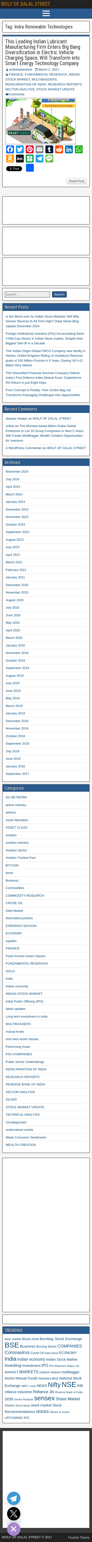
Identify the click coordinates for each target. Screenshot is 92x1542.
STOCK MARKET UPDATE (55, 89)
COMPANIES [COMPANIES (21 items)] (69, 1346)
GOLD (10, 971)
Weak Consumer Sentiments (26, 1137)
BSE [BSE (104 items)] (12, 1345)
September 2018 (17, 743)
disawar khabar (16, 418)
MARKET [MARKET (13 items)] (11, 1372)
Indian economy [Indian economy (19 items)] (31, 1359)
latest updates (16, 1009)
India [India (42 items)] (10, 1359)
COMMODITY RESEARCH (25, 895)
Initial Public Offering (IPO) (24, 1001)
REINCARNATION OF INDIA (25, 84)
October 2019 (15, 660)
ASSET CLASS (16, 827)
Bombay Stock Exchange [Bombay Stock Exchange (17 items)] (61, 1339)
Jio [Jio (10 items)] (77, 1365)
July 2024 (12, 479)
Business (12, 880)
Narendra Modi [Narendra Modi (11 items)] (48, 1378)
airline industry (16, 805)
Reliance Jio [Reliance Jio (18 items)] (43, 1392)
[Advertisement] (29, 210)
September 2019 (17, 668)
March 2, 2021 (49, 69)
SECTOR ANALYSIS (19, 89)
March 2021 (14, 562)
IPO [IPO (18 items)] (44, 1365)
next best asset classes (22, 1039)
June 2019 (13, 691)
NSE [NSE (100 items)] (69, 1384)
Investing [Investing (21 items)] (13, 1365)
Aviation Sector (16, 850)
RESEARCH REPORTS (65, 84)
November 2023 (17, 517)
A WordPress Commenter (24, 448)
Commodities (15, 888)
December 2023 (17, 509)
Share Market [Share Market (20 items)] (68, 1399)
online (10, 426)
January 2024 (15, 502)
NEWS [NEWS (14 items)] (42, 1386)
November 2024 (17, 471)
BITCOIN (12, 865)
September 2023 (17, 532)
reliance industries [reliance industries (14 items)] (18, 1392)
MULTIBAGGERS (44, 79)
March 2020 (14, 638)
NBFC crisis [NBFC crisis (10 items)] (28, 1385)
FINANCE (16, 74)
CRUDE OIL (14, 903)
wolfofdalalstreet (20, 69)
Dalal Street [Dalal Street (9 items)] (51, 1353)
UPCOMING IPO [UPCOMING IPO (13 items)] (17, 1418)
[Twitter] (13, 1513)
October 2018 (15, 736)
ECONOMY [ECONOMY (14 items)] (68, 1353)
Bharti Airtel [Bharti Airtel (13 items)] (30, 1339)
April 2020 (13, 630)
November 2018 (17, 728)
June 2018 (13, 758)
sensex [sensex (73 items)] (44, 1398)
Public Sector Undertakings (25, 1062)
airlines (11, 812)
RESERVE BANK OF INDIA (25, 1084)
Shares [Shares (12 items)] (9, 1405)
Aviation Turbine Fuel (21, 858)
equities (11, 941)
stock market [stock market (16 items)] (41, 1405)
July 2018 (12, 751)
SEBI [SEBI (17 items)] (9, 1399)
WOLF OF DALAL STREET (25, 4)
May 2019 (13, 698)
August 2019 (15, 675)
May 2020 (13, 622)
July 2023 (12, 547)
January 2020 (15, 645)
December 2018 (17, 721)
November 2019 (17, 653)
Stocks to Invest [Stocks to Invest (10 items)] (59, 1411)
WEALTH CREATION (21, 1145)
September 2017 (17, 774)
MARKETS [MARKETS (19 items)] (29, 1372)
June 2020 (13, 615)
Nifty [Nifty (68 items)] (54, 1384)
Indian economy (17, 986)
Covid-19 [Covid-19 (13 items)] (37, 1353)
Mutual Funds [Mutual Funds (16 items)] (26, 1378)
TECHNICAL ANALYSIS (23, 1114)
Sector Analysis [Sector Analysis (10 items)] (23, 1399)
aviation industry (17, 842)
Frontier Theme (79, 1537)
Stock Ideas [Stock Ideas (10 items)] (22, 1405)
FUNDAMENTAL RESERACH (46, 74)
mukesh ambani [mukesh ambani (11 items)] (49, 1372)
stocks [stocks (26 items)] (42, 1411)
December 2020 (17, 585)
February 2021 (16, 570)
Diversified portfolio (19, 918)
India (9, 978)
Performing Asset (18, 1047)
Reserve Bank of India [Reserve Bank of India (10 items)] (69, 1392)
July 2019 (12, 683)
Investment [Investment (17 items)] (31, 1365)
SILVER (11, 1099)
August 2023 (15, 539)
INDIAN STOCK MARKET (24, 994)
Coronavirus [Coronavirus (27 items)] (17, 1352)
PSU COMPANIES (19, 1054)
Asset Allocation (17, 820)
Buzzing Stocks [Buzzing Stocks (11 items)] (46, 1346)
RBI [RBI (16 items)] (80, 1386)
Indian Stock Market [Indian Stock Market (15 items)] (61, 1359)
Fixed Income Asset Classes (26, 956)
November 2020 (17, 592)
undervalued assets (19, 1130)
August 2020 (15, 600)
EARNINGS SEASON (21, 926)
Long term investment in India (27, 1016)
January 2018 (15, 766)
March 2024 (14, 494)
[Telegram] (13, 1498)
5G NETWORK (16, 797)
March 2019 (14, 706)
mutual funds (15, 1031)
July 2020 (12, 607)
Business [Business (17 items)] (27, 1346)
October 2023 (15, 524)
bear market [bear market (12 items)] (13, 1339)
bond (9, 873)
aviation (11, 835)
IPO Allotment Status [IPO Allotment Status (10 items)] (62, 1365)
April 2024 (13, 486)
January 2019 (15, 713)
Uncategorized (16, 1122)
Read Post (76, 181)
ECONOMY (14, 933)
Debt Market (14, 911)
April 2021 (13, 555)
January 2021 (15, 577)
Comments (17, 94)
